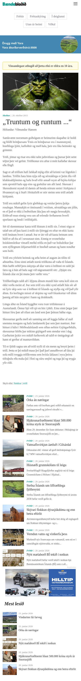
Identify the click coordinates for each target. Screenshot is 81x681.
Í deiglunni (58, 16)
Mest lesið (14, 603)
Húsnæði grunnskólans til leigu (46, 465)
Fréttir (20, 16)
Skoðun (6, 115)
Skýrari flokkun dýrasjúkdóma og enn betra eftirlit (47, 669)
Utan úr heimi (34, 24)
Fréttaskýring (38, 16)
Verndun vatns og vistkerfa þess (47, 534)
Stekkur (17, 383)
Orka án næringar (38, 400)
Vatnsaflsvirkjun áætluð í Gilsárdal (49, 444)
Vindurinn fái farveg (30, 617)
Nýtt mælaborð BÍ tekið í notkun (47, 554)
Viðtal (51, 24)
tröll (25, 383)
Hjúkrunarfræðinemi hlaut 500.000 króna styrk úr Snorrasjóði (49, 422)
